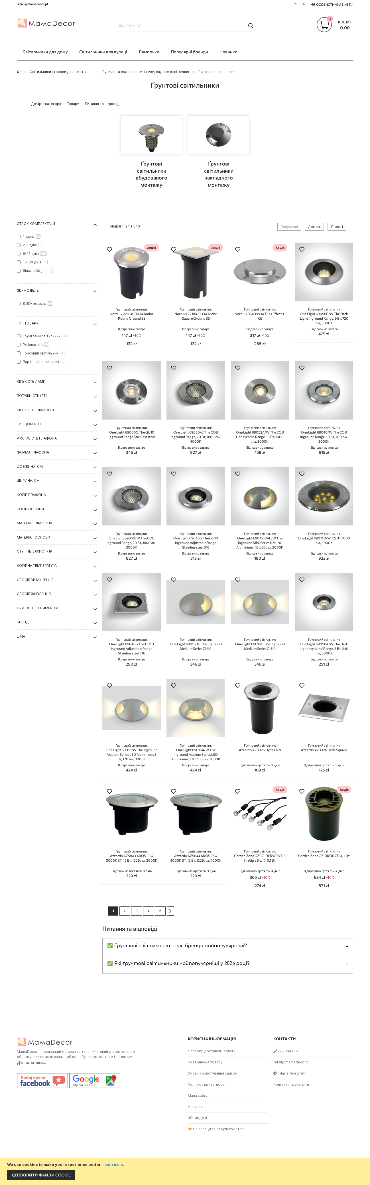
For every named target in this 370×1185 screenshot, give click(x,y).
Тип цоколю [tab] (29, 424)
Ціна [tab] (21, 636)
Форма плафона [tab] (33, 452)
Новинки (195, 1107)
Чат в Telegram (289, 1073)
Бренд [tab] (23, 622)
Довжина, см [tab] (30, 466)
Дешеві (314, 227)
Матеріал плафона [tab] (34, 523)
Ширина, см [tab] (28, 480)
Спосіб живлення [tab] (34, 594)
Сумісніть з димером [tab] (37, 608)
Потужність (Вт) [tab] (32, 396)
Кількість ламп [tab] (31, 381)
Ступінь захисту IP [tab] (34, 551)
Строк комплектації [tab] (36, 223)
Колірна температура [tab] (37, 565)
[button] (109, 250)
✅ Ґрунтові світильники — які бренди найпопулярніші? (177, 945)
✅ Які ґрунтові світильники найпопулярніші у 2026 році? (178, 963)
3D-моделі (197, 1118)
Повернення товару (205, 1062)
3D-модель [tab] (28, 290)
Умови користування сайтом (212, 1073)
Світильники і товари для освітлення (61, 72)
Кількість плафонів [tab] (35, 410)
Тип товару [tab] (27, 323)
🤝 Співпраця (199, 1129)
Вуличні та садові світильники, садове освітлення (145, 72)
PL (295, 4)
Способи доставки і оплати (211, 1051)
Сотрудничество (229, 1129)
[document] (185, 1172)
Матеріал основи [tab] (33, 537)
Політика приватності (206, 1084)
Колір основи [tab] (30, 509)
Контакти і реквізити (291, 1084)
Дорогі (337, 227)
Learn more (113, 1164)
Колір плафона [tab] (31, 495)
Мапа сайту (198, 1095)
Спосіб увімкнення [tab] (35, 580)
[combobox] (185, 25)
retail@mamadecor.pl (291, 1062)
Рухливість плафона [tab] (37, 438)
